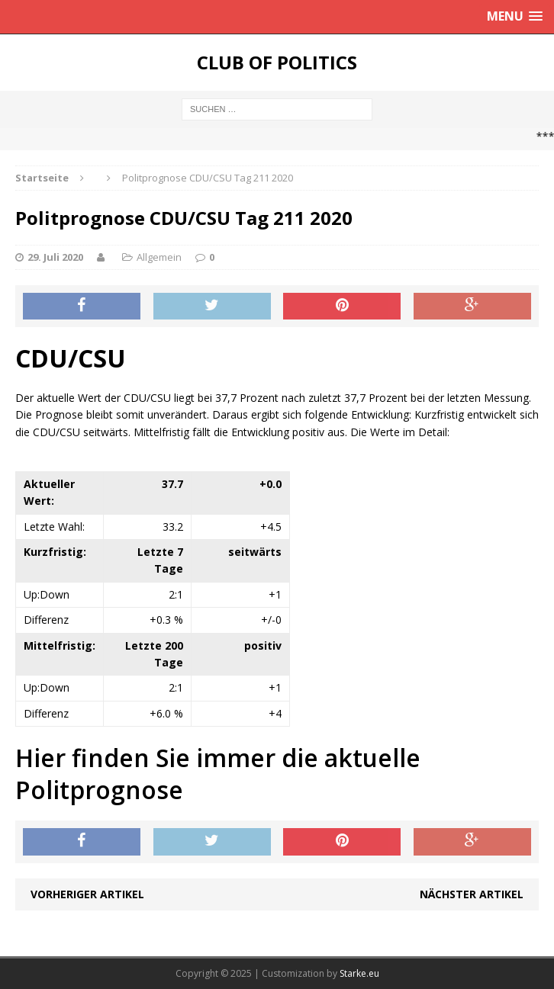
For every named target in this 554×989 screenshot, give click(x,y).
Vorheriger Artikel (87, 894)
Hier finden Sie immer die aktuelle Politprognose (217, 773)
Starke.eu (359, 973)
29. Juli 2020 (55, 257)
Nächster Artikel (471, 894)
